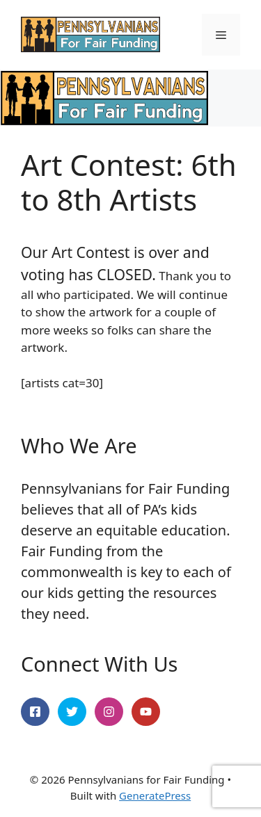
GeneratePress (155, 795)
